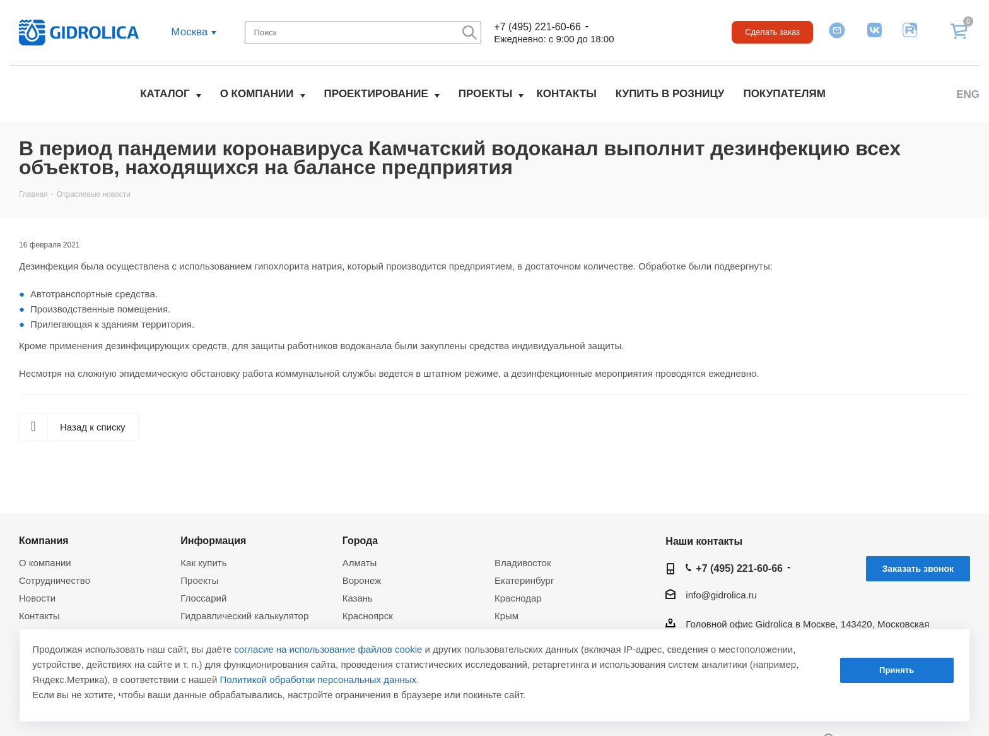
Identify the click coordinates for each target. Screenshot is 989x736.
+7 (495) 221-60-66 (537, 26)
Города (360, 540)
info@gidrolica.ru (721, 595)
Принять (896, 670)
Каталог (164, 94)
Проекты (486, 94)
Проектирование (376, 94)
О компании (257, 94)
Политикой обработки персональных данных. (319, 679)
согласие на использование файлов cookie (328, 649)
